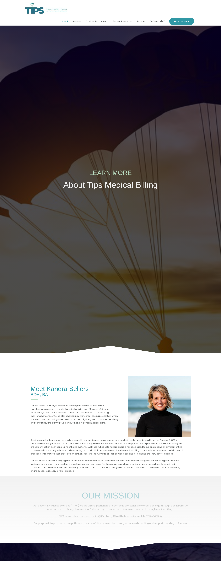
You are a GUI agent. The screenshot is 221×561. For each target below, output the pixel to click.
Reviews (141, 21)
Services (76, 21)
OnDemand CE (157, 21)
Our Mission (110, 495)
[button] (181, 21)
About (65, 21)
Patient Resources (122, 21)
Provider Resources (96, 21)
